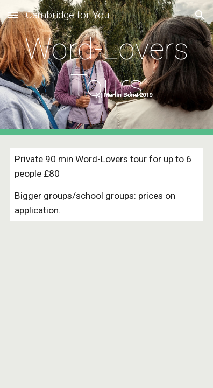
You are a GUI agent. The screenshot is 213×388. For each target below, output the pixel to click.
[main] (106, 67)
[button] (13, 15)
